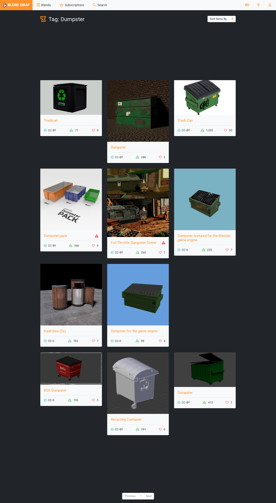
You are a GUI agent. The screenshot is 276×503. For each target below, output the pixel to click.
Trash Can (185, 120)
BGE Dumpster (55, 390)
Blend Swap (16, 5)
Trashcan (51, 120)
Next (149, 496)
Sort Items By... (221, 19)
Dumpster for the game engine (134, 331)
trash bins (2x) (55, 331)
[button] (258, 5)
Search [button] (100, 5)
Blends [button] (44, 5)
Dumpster (118, 147)
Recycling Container (126, 419)
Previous (130, 496)
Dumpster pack (55, 236)
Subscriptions (71, 5)
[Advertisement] (138, 52)
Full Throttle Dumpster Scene (133, 243)
